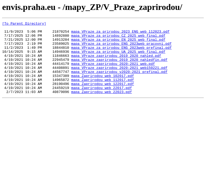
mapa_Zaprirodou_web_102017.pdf (102, 86)
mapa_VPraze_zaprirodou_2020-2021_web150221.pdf (119, 77)
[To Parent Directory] (24, 24)
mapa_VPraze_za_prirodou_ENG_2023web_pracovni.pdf (121, 48)
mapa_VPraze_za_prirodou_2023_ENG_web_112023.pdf (120, 33)
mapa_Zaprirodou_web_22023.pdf (101, 106)
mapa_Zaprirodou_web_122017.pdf (102, 96)
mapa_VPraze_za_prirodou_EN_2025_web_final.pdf (118, 43)
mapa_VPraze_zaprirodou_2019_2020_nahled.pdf (116, 62)
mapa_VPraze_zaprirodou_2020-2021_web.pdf (113, 72)
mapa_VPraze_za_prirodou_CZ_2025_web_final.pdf (118, 38)
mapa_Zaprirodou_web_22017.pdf (101, 101)
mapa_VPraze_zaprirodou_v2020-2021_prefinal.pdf (119, 82)
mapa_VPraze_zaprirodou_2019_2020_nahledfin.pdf (119, 67)
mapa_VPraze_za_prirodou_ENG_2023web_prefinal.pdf (121, 53)
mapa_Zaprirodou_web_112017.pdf (102, 91)
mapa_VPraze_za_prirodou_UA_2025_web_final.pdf (118, 57)
